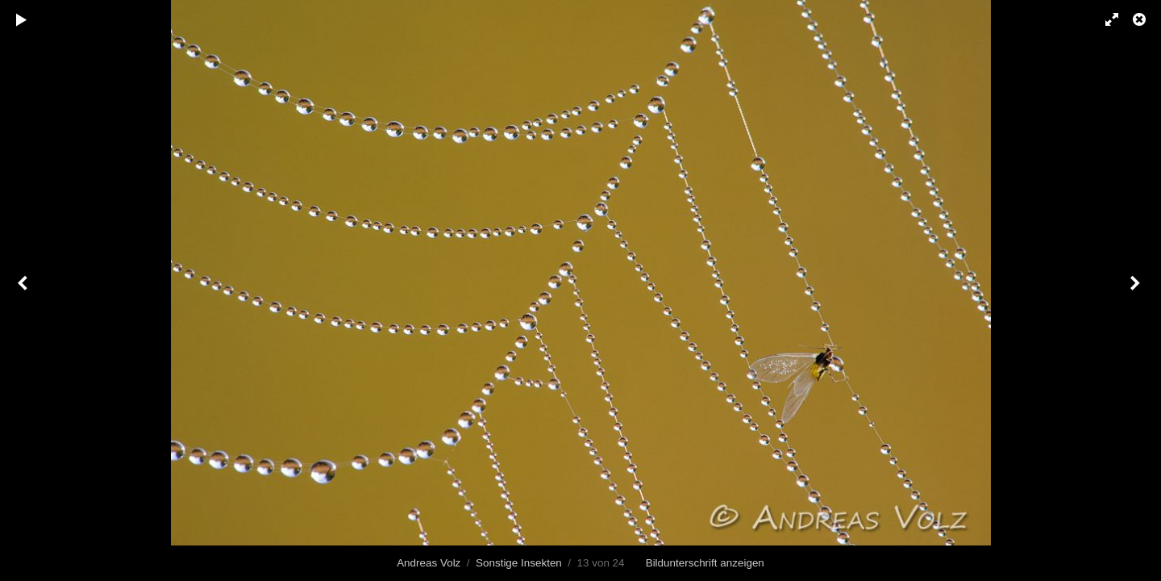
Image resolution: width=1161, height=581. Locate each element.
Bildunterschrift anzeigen (705, 563)
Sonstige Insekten (519, 563)
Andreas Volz (428, 563)
